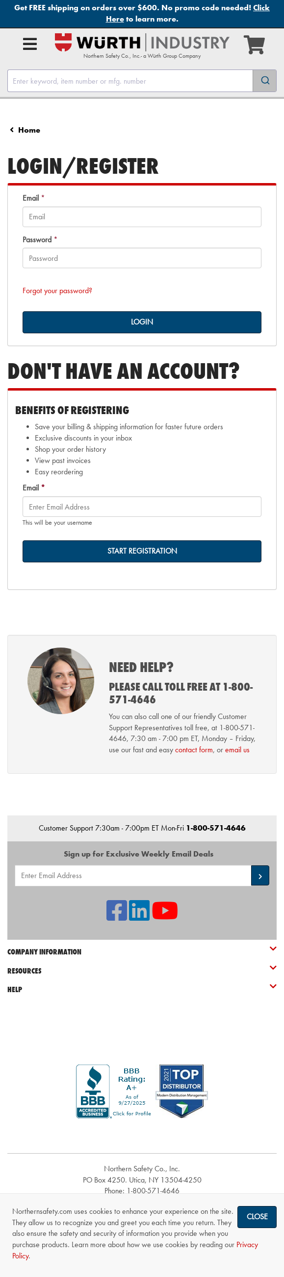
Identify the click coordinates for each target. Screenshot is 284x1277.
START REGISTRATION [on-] (142, 551)
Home (29, 130)
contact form (194, 749)
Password (37, 239)
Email (31, 198)
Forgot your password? (57, 290)
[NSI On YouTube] (165, 916)
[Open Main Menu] (30, 44)
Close (257, 1216)
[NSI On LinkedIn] (139, 916)
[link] (142, 1135)
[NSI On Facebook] (116, 916)
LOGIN (142, 321)
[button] (260, 875)
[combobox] (142, 81)
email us (237, 749)
